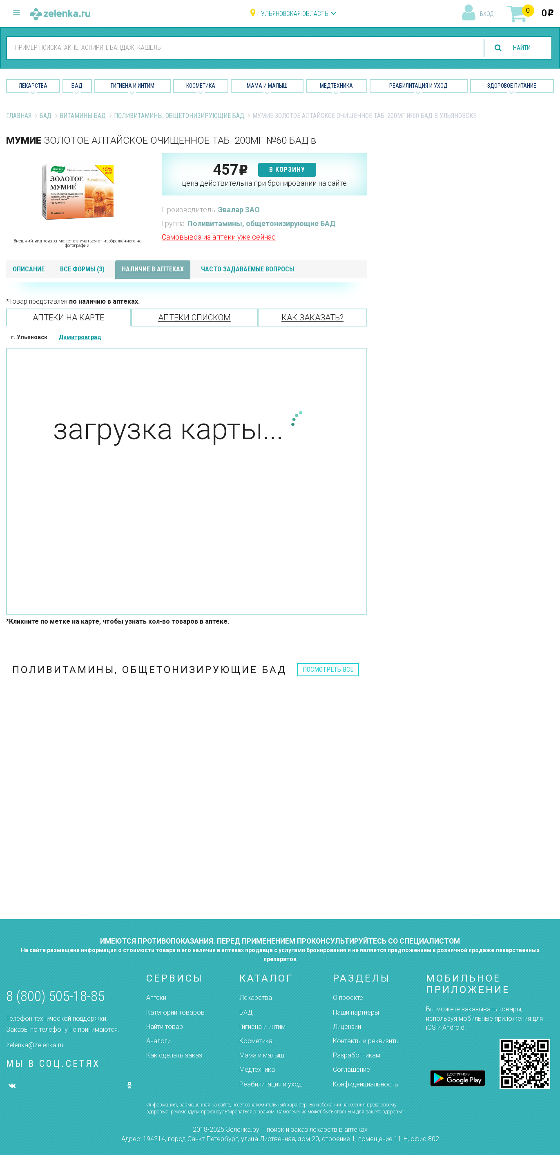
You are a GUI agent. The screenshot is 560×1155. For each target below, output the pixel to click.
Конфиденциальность (365, 1084)
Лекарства (33, 85)
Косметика (200, 85)
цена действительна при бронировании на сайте (264, 183)
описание (29, 269)
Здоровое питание (511, 85)
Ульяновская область (294, 14)
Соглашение (351, 1069)
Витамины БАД (83, 116)
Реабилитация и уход (418, 85)
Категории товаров (175, 1012)
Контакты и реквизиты (366, 1041)
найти (520, 48)
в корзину (287, 169)
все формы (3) (82, 269)
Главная (18, 116)
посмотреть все (328, 669)
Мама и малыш (267, 85)
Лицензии (347, 1027)
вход (486, 14)
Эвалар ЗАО (239, 209)
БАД (77, 85)
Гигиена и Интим (132, 85)
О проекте (348, 998)
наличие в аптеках (153, 269)
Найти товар (164, 1027)
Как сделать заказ (174, 1055)
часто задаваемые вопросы (247, 269)
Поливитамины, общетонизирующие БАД (179, 116)
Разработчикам (356, 1055)
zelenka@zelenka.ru (34, 1045)
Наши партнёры (356, 1012)
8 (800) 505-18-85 (55, 996)
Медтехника (336, 85)
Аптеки (156, 998)
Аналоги (158, 1041)
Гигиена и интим (262, 1027)
